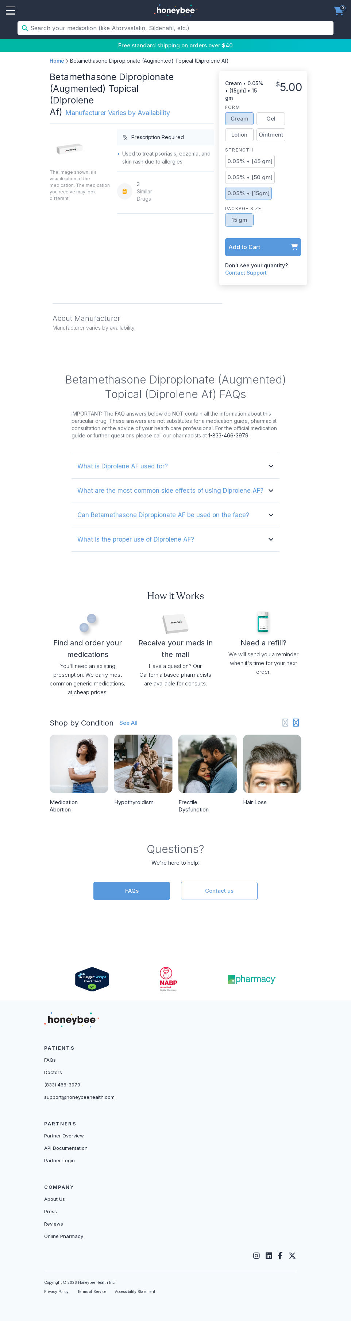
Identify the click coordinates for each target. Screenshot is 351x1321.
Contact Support (246, 273)
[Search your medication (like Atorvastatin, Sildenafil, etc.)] (181, 28)
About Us (54, 1199)
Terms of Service (91, 1291)
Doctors (53, 1072)
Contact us (219, 890)
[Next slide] (296, 723)
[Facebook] (280, 1255)
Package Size (243, 208)
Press (50, 1211)
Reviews (53, 1224)
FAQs (132, 890)
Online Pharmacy (63, 1236)
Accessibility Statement (135, 1291)
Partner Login (59, 1160)
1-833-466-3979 (228, 435)
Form (232, 107)
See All (128, 722)
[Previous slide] (285, 723)
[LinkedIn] (269, 1255)
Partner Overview (64, 1136)
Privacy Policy (56, 1291)
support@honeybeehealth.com (79, 1097)
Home (57, 61)
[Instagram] (256, 1255)
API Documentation (66, 1148)
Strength (239, 150)
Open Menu (10, 11)
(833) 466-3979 (62, 1085)
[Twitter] (292, 1255)
